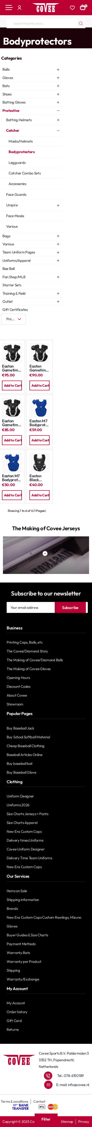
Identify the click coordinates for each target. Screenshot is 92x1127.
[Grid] (6, 329)
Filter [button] (46, 1119)
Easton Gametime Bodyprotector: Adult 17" (12, 368)
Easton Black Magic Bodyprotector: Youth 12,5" (39, 478)
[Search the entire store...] (81, 23)
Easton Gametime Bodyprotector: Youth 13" (12, 423)
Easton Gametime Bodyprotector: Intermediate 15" (39, 368)
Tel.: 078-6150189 (70, 1075)
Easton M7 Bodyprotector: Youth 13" (39, 423)
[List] (21, 329)
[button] (12, 385)
